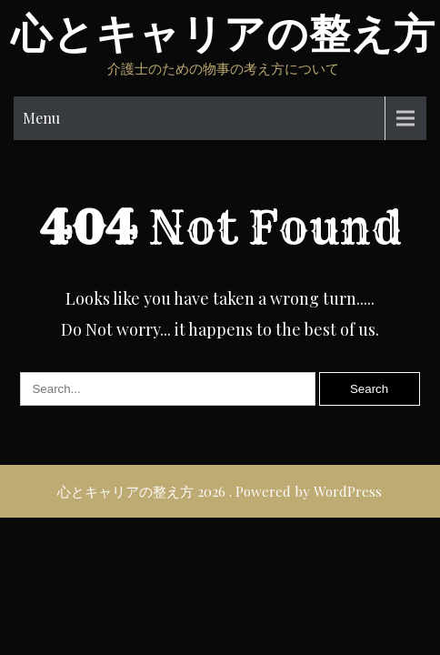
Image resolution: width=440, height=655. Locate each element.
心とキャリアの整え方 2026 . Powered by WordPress (219, 491)
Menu (41, 117)
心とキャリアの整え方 (223, 34)
